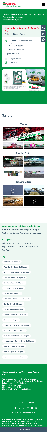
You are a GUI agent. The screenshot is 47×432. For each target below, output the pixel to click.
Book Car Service (23, 429)
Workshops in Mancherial (14, 388)
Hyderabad (36, 233)
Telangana (36, 229)
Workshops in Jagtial (22, 381)
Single (29, 412)
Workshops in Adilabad (12, 379)
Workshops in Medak (23, 389)
